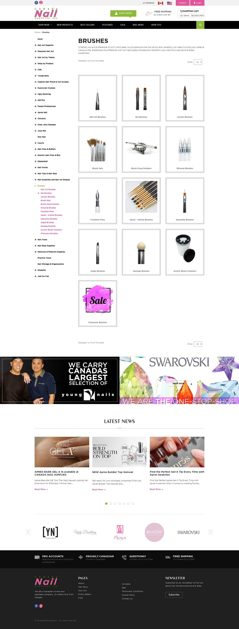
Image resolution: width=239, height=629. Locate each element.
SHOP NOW (59, 383)
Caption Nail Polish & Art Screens (53, 82)
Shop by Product (45, 63)
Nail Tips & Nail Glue (47, 174)
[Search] (200, 25)
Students (42, 270)
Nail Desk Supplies (46, 246)
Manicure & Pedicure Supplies (51, 252)
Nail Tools (42, 240)
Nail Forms (43, 167)
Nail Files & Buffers (47, 149)
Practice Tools (44, 258)
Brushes (41, 186)
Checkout (149, 3)
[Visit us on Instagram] (41, 605)
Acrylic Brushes (48, 197)
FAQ (80, 598)
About (81, 583)
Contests (126, 584)
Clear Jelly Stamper (47, 125)
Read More (40, 489)
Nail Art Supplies (45, 45)
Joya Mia (42, 131)
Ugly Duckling (44, 94)
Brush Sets (45, 200)
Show (189, 62)
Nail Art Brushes (48, 189)
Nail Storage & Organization (51, 264)
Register (183, 3)
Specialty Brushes (49, 219)
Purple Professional (47, 106)
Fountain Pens (47, 211)
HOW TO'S (156, 25)
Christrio (42, 119)
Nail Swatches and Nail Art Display (54, 180)
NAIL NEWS (138, 25)
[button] (106, 504)
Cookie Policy (128, 595)
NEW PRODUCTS (65, 25)
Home (37, 32)
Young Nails (43, 76)
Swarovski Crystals (46, 88)
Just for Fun (43, 276)
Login (197, 2)
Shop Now (43, 25)
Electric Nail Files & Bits (49, 155)
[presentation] (28, 532)
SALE (122, 25)
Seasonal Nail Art (46, 51)
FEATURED (107, 25)
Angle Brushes (47, 222)
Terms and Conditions (132, 591)
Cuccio (41, 143)
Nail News (83, 587)
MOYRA (41, 100)
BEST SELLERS (87, 25)
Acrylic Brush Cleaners (51, 230)
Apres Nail (42, 112)
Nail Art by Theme (46, 57)
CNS (40, 70)
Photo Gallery (84, 594)
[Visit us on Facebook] (37, 605)
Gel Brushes (46, 193)
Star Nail (42, 137)
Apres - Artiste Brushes (51, 215)
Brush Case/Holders (50, 204)
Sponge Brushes (48, 226)
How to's (82, 590)
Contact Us (127, 599)
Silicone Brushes (48, 208)
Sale (124, 588)
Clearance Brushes (49, 233)
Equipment (43, 161)
